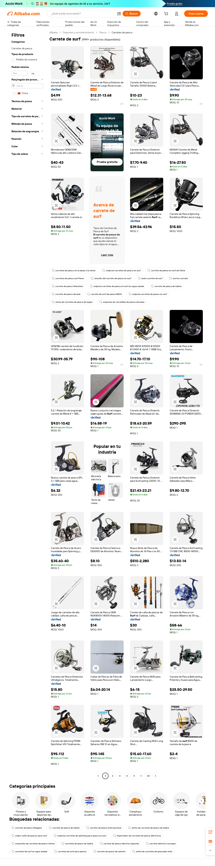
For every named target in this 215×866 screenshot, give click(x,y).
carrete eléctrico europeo (161, 843)
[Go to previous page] (98, 776)
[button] (119, 13)
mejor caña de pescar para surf (29, 835)
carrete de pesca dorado (66, 294)
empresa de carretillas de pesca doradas (121, 302)
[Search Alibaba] (82, 14)
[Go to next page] (155, 776)
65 (148, 776)
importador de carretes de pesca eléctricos (137, 835)
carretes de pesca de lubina (77, 843)
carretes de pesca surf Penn (68, 278)
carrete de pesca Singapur (27, 827)
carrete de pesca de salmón (109, 851)
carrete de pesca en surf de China (166, 270)
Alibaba (53, 32)
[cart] (166, 14)
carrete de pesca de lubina (166, 286)
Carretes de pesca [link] (122, 32)
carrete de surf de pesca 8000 (104, 294)
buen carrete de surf (150, 278)
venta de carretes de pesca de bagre (72, 302)
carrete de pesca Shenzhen (67, 286)
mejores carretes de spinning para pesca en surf (80, 835)
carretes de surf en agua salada (29, 851)
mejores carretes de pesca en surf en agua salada (117, 286)
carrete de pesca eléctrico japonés (119, 843)
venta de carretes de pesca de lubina (148, 827)
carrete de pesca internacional (103, 827)
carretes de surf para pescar (70, 851)
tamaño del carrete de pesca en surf (111, 278)
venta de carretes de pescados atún (152, 851)
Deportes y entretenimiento (78, 32)
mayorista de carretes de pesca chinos (33, 843)
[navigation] (27, 405)
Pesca (102, 32)
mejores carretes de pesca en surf (121, 270)
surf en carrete (178, 278)
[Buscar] (132, 13)
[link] (210, 832)
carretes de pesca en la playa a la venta (73, 270)
